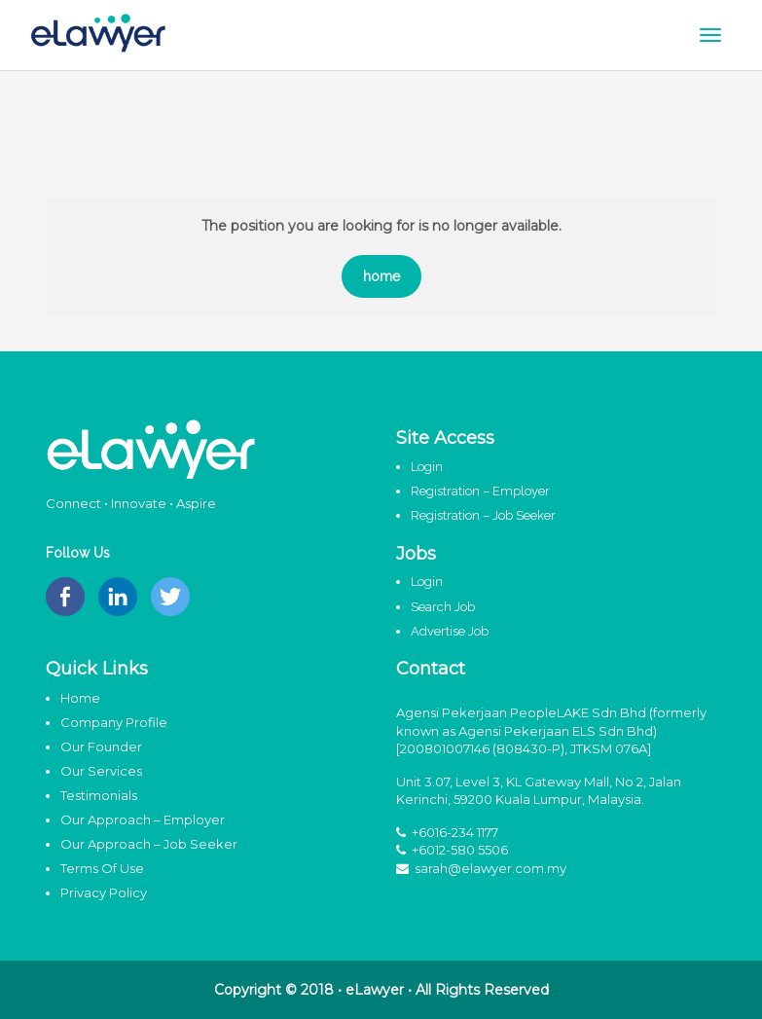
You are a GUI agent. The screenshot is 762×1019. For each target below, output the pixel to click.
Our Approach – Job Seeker (148, 844)
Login (427, 466)
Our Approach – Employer (142, 819)
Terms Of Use (102, 868)
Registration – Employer (480, 491)
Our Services (101, 771)
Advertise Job (450, 631)
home (381, 276)
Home (80, 698)
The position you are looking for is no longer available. (381, 226)
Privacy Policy (103, 892)
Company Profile (113, 722)
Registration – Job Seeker (483, 515)
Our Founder (101, 746)
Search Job (443, 607)
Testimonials (98, 795)
